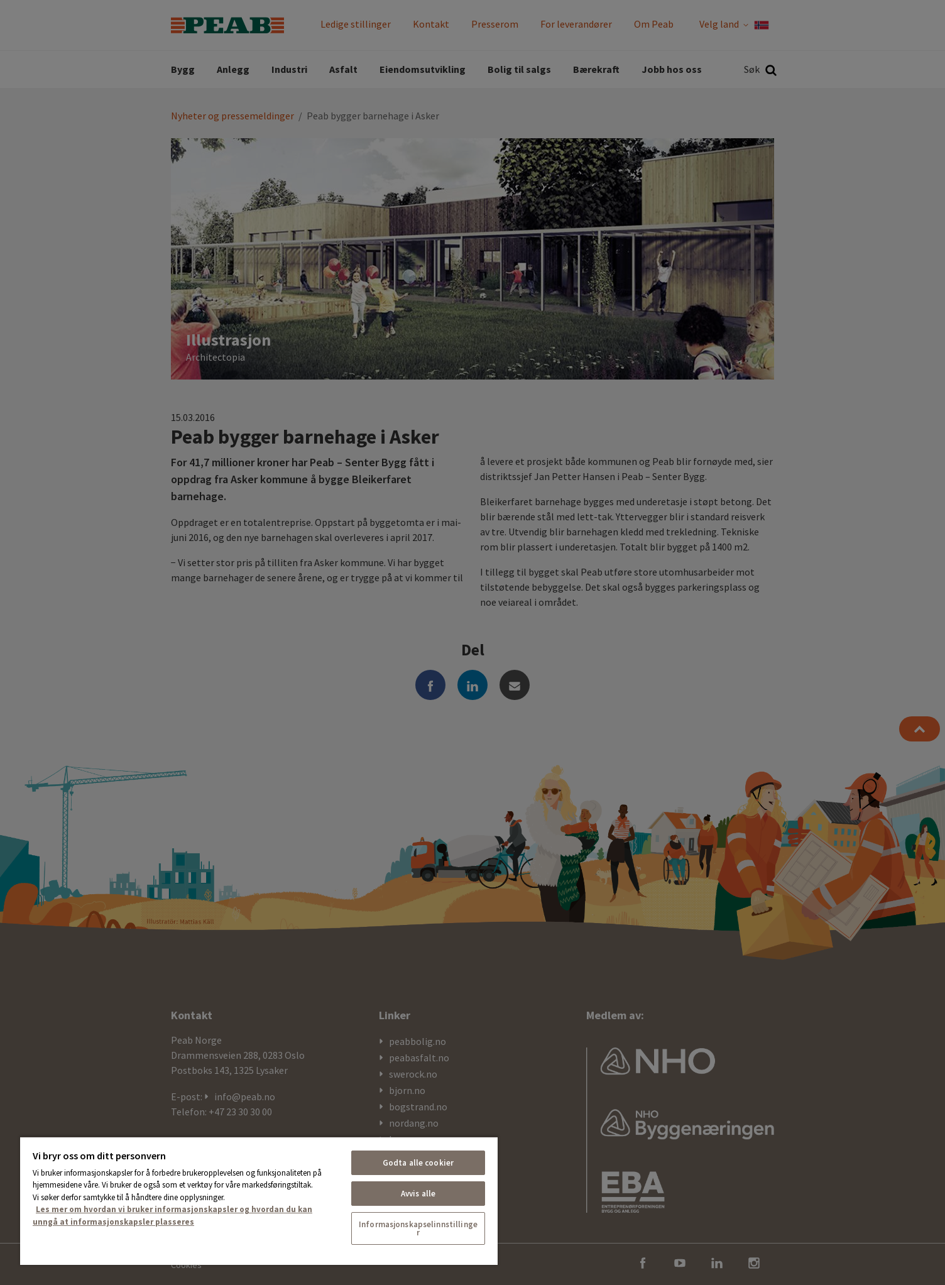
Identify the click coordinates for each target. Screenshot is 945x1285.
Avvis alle (418, 1193)
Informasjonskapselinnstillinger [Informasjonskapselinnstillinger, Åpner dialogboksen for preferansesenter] (418, 1228)
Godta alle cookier (418, 1162)
